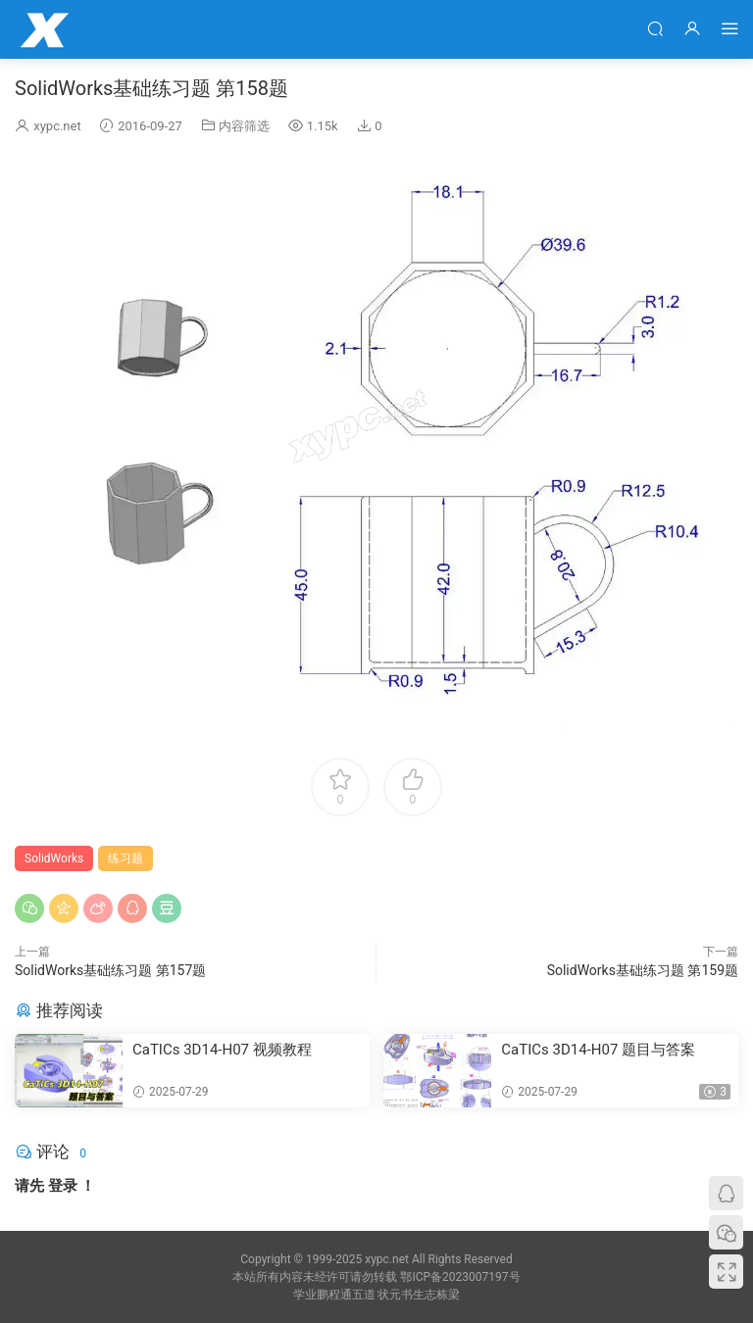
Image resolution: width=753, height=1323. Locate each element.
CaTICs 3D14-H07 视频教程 (222, 1049)
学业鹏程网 (44, 29)
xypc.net (56, 126)
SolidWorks (54, 858)
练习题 (125, 858)
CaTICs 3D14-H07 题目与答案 (598, 1049)
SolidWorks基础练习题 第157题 (110, 970)
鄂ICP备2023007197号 (460, 1277)
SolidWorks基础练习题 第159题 (642, 970)
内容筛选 (244, 126)
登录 (62, 1186)
